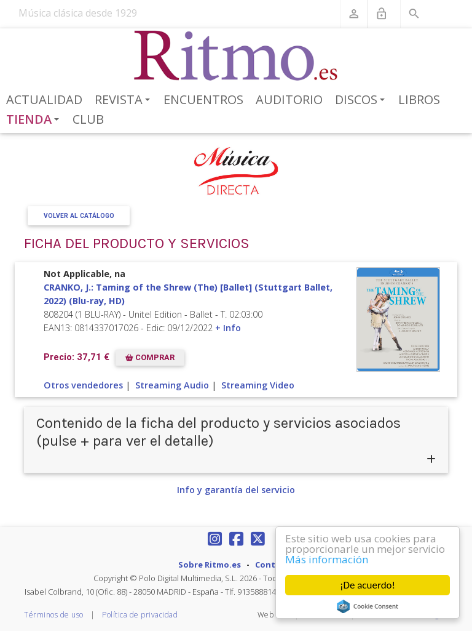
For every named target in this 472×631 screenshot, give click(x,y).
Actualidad (44, 99)
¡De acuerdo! (367, 585)
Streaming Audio (172, 385)
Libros (419, 99)
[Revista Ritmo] (236, 56)
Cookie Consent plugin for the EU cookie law (367, 606)
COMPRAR (150, 357)
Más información (326, 559)
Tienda (35, 120)
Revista (124, 100)
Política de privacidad (140, 614)
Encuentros (203, 99)
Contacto (274, 564)
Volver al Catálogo (79, 216)
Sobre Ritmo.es (209, 564)
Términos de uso (54, 614)
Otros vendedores (83, 385)
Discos (362, 100)
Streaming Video (257, 385)
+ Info (228, 328)
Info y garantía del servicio (236, 490)
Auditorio (289, 99)
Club (88, 119)
